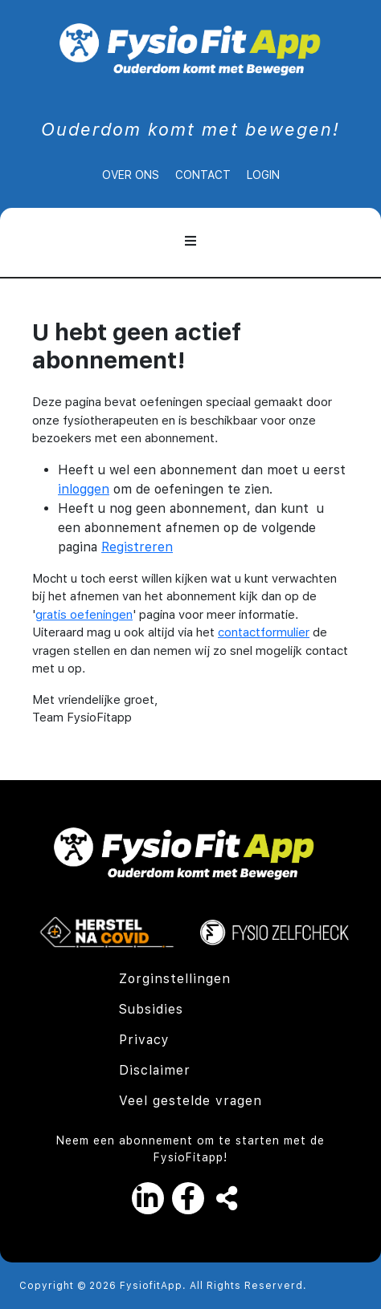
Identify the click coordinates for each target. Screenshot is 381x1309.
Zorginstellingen (175, 978)
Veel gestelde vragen (190, 1100)
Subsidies (151, 1009)
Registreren (137, 547)
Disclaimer (154, 1070)
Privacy (144, 1039)
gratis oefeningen (84, 615)
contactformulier (263, 632)
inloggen (83, 489)
